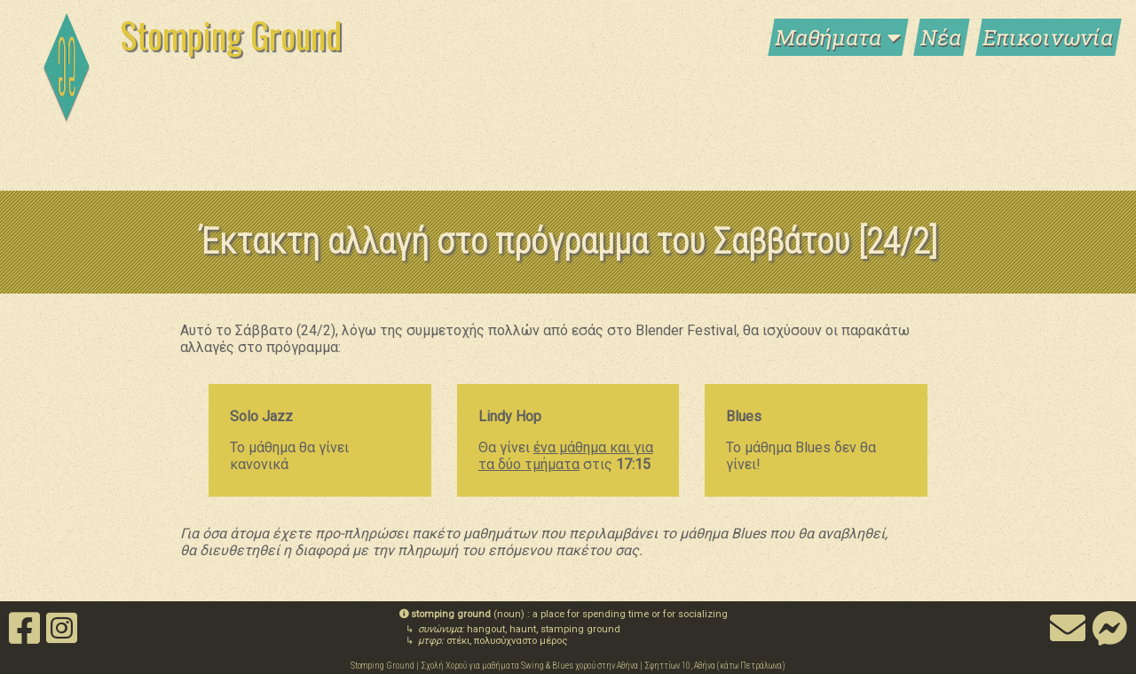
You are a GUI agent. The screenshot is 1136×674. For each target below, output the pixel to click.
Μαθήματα (838, 37)
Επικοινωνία (1048, 37)
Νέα (942, 37)
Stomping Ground (231, 34)
